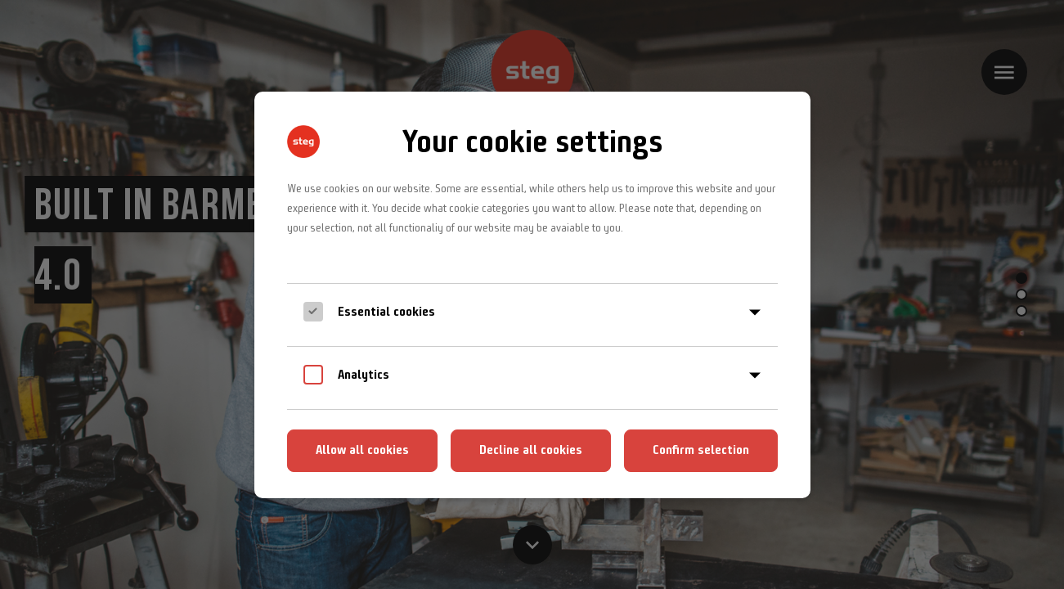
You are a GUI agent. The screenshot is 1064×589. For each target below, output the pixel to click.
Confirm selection (701, 449)
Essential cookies (386, 311)
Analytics (363, 374)
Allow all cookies (362, 449)
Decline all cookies (530, 449)
